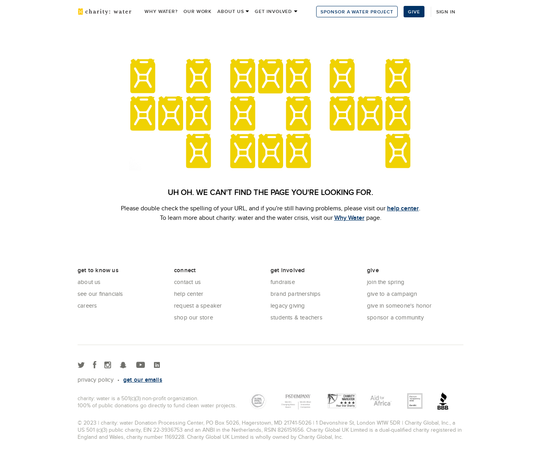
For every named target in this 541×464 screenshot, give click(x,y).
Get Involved (273, 11)
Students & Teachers (296, 317)
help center (403, 208)
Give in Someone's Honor (399, 305)
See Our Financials (100, 294)
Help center (188, 294)
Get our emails (142, 379)
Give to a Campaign (392, 294)
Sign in (446, 11)
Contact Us (187, 282)
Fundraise (282, 282)
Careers (87, 305)
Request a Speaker (198, 305)
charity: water (105, 11)
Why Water (349, 217)
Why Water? (161, 11)
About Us (89, 282)
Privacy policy (95, 379)
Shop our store (193, 317)
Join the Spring (385, 282)
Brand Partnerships (295, 294)
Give (414, 11)
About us (230, 11)
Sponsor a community (395, 317)
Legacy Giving (287, 305)
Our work (197, 11)
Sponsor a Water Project (357, 11)
